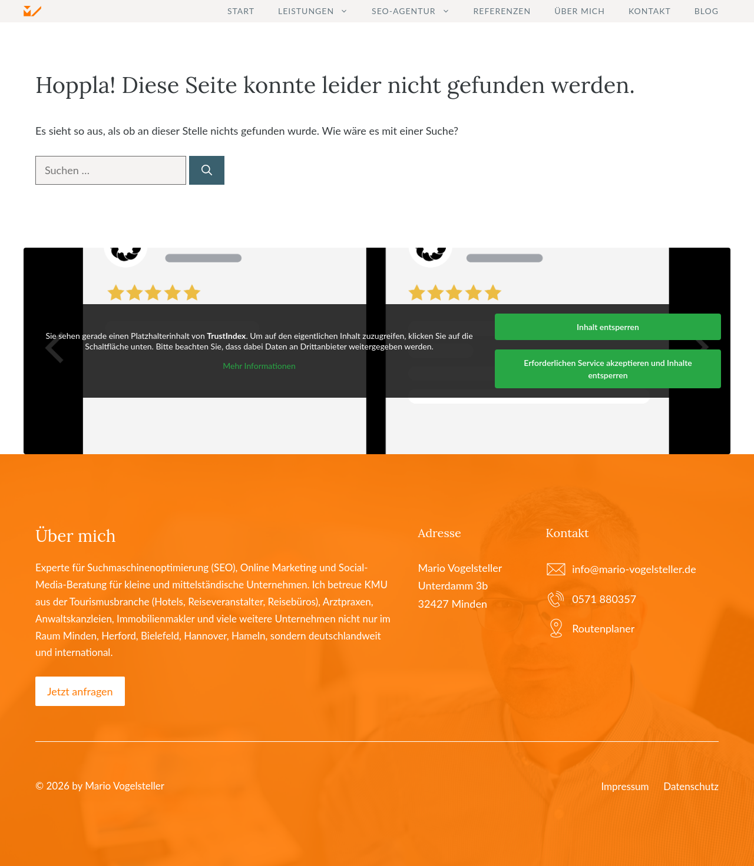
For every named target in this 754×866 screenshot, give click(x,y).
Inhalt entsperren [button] (608, 327)
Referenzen (502, 11)
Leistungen (319, 11)
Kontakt (650, 11)
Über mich (579, 11)
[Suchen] (206, 170)
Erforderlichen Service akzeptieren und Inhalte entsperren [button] (608, 369)
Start (240, 11)
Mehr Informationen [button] (259, 366)
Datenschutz (691, 786)
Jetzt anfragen (80, 691)
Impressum (625, 786)
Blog (707, 11)
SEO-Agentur (416, 11)
